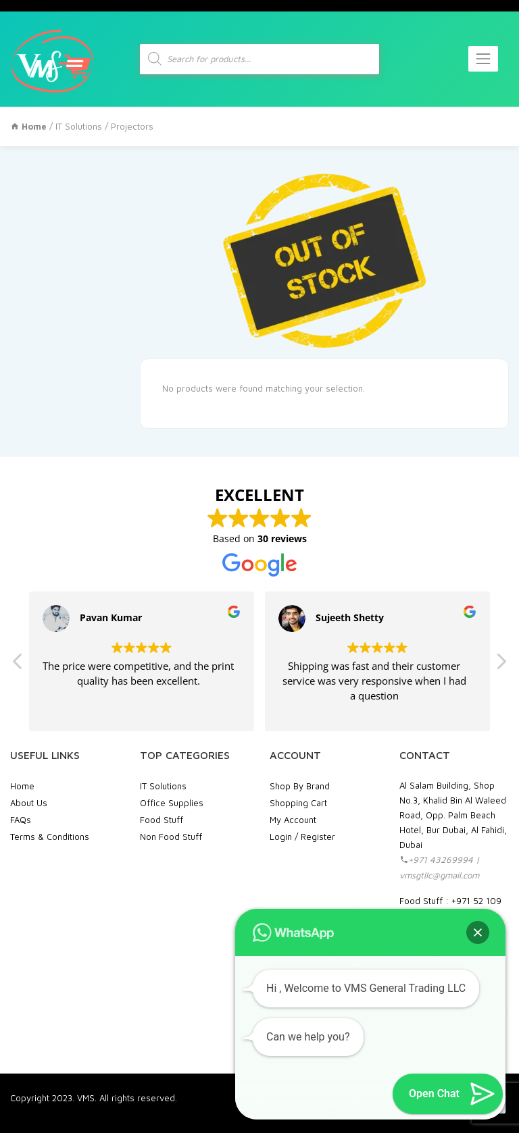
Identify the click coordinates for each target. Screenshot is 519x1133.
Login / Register (302, 836)
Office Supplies (171, 802)
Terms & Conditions (49, 836)
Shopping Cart (298, 802)
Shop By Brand (300, 786)
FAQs (20, 819)
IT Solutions (78, 126)
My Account (293, 819)
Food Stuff (161, 819)
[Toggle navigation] (483, 59)
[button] (501, 665)
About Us (28, 802)
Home (22, 786)
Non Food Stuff (171, 836)
